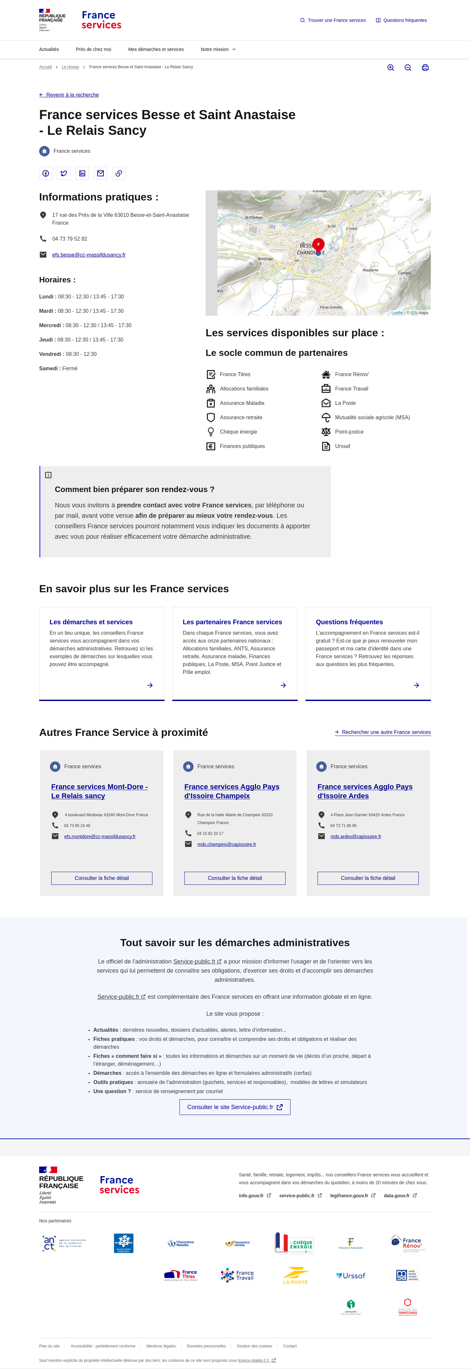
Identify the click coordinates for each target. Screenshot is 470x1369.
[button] (318, 245)
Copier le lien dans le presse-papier (118, 173)
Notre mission (215, 49)
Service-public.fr (194, 961)
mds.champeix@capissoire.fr (226, 844)
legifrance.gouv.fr (349, 1195)
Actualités (49, 49)
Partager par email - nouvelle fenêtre (100, 173)
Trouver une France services (337, 20)
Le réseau (70, 67)
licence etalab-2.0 (254, 1360)
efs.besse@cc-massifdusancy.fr (89, 255)
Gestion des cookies (254, 1346)
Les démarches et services (91, 622)
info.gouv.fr (252, 1195)
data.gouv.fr (397, 1195)
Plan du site (49, 1346)
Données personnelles (206, 1346)
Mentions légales (161, 1346)
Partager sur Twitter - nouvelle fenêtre (63, 173)
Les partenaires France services (232, 622)
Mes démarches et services (156, 49)
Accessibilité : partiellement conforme (103, 1346)
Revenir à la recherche (72, 95)
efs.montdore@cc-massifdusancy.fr (100, 836)
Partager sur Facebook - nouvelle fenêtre (45, 173)
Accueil (45, 67)
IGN (414, 312)
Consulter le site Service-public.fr (230, 1107)
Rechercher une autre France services (386, 732)
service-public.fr (297, 1195)
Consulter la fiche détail (102, 878)
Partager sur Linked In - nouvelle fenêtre (82, 173)
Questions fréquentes (405, 20)
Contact (290, 1346)
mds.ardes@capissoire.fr (356, 836)
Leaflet (397, 312)
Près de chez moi (93, 49)
